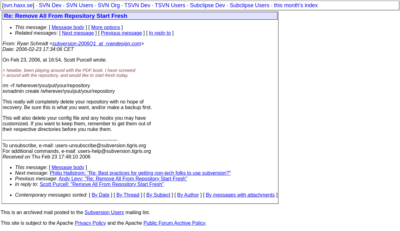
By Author (188, 195)
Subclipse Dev (207, 5)
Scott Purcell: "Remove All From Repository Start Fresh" (102, 184)
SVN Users (79, 5)
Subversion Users (104, 212)
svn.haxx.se (18, 5)
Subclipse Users (249, 5)
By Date (100, 195)
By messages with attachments (240, 195)
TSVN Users (170, 5)
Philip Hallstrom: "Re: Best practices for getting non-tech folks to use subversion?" (140, 173)
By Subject (158, 195)
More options (105, 27)
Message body (68, 27)
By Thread (128, 195)
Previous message (121, 33)
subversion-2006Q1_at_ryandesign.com (96, 43)
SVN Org (109, 5)
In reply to (160, 33)
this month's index (296, 5)
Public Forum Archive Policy (174, 223)
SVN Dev (50, 5)
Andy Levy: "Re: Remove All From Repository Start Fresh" (123, 178)
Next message (78, 33)
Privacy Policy (90, 223)
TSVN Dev (137, 5)
